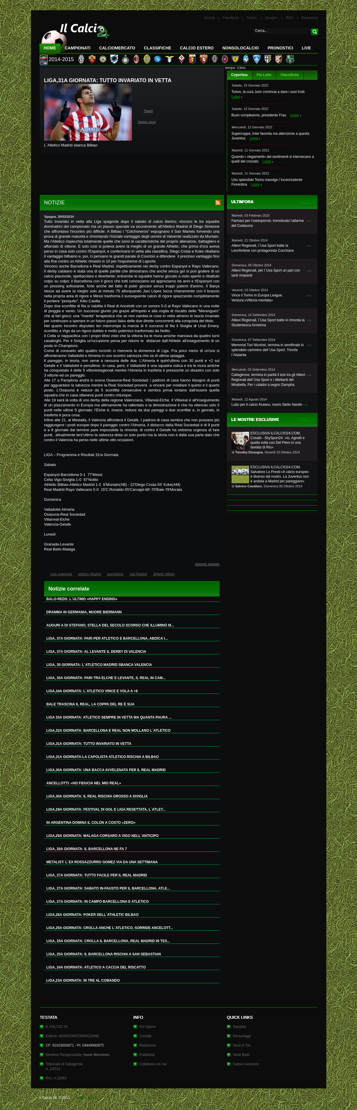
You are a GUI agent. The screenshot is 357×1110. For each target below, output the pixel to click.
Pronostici (280, 48)
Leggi (236, 97)
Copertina (239, 75)
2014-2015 (61, 59)
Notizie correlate (69, 589)
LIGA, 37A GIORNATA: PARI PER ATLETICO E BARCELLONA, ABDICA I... (107, 638)
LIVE (306, 48)
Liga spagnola (61, 574)
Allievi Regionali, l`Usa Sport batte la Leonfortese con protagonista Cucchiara (263, 248)
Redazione (309, 18)
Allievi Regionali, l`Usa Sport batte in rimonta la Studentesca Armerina (268, 322)
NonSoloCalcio (241, 48)
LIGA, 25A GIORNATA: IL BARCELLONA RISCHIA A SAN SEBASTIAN (103, 954)
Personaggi (242, 1036)
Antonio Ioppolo (207, 564)
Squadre (239, 1027)
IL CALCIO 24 (57, 1027)
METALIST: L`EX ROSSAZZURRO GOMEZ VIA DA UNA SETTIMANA (102, 862)
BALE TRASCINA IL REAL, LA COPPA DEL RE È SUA (90, 704)
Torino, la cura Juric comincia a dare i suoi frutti (268, 92)
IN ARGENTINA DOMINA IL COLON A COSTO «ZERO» (91, 823)
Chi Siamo (147, 1027)
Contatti (145, 1036)
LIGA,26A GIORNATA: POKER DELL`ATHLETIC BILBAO (92, 915)
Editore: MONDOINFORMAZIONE (72, 1036)
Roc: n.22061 (56, 1078)
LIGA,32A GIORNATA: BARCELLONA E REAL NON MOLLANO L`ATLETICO (108, 731)
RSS (289, 18)
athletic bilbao (164, 574)
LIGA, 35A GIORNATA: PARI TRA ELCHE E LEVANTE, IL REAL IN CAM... (106, 678)
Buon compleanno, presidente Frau (259, 115)
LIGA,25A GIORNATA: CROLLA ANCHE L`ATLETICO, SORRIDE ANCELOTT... (109, 928)
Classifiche (289, 75)
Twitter (251, 18)
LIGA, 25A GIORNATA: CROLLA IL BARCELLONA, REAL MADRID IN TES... (108, 941)
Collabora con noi (153, 1064)
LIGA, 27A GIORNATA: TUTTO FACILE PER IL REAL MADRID (96, 875)
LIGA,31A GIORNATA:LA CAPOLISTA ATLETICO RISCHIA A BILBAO (102, 757)
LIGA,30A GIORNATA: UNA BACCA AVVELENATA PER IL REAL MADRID (106, 770)
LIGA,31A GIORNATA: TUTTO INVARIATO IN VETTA (89, 744)
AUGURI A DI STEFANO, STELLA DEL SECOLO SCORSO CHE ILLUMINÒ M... (110, 625)
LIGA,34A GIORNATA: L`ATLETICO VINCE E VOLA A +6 (92, 691)
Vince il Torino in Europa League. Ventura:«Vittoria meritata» (257, 297)
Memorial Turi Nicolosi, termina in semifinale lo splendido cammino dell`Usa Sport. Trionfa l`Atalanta (268, 350)
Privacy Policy (86, 1098)
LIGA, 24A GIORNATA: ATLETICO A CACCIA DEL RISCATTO (96, 967)
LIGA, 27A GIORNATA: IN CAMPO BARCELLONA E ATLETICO (97, 902)
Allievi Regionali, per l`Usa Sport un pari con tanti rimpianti (266, 272)
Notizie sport (147, 122)
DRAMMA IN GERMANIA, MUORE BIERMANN (84, 612)
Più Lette (264, 75)
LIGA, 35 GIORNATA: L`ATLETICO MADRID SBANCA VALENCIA (99, 665)
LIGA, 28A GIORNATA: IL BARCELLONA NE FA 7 (86, 849)
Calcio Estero (197, 48)
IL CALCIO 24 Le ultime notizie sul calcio (74, 37)
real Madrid (138, 574)
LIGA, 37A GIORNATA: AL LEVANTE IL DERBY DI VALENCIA (96, 652)
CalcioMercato (117, 48)
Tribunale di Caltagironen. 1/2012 (64, 1066)
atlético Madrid (89, 574)
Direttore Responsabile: (78, 1055)
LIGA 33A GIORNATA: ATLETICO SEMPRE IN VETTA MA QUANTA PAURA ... (109, 717)
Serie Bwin (241, 1055)
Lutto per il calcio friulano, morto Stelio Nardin (267, 405)
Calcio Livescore (246, 1064)
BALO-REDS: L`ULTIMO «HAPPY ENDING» (82, 599)
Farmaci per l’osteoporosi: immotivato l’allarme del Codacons (268, 223)
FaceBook (231, 18)
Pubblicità (147, 1055)
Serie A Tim (242, 1045)
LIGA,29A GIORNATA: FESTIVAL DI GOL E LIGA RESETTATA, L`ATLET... (106, 809)
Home (50, 48)
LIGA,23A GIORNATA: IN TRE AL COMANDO (83, 980)
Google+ (271, 18)
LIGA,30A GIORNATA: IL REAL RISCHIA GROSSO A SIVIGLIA (97, 796)
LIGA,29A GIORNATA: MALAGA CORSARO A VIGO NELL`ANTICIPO (102, 836)
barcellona (115, 574)
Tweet (148, 111)
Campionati (78, 48)
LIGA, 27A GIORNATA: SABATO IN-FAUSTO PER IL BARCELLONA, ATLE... (108, 888)
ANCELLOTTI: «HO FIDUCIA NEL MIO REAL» (83, 783)
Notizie (209, 18)
